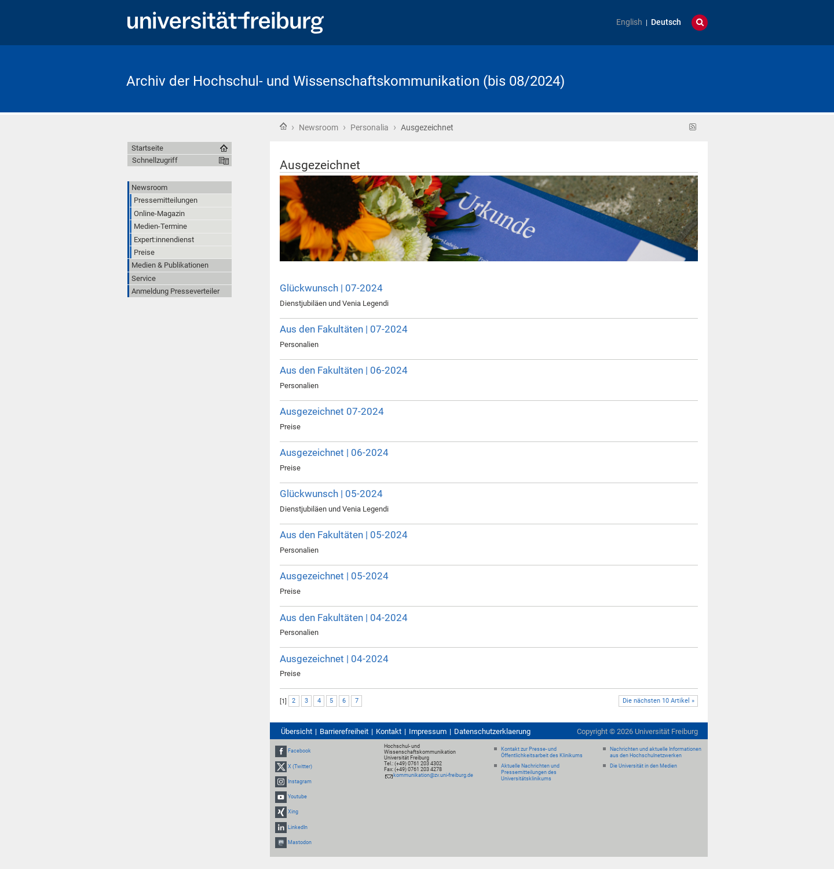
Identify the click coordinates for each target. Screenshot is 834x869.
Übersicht (296, 731)
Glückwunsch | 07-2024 (331, 288)
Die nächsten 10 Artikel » (658, 700)
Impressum (428, 731)
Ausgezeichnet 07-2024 (332, 411)
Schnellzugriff (155, 160)
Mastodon (300, 842)
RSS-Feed (693, 127)
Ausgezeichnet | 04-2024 (334, 658)
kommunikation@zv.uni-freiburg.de (433, 775)
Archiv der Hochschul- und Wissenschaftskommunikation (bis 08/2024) (345, 81)
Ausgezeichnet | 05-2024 (334, 576)
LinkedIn (298, 827)
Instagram (300, 781)
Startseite (283, 126)
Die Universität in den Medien (643, 766)
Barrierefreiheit (344, 731)
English (629, 22)
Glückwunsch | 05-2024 (331, 493)
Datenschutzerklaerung (492, 731)
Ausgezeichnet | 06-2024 (334, 452)
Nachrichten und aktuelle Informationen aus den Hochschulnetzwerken (655, 752)
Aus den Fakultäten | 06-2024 (344, 370)
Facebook (299, 751)
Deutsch (666, 22)
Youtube (297, 796)
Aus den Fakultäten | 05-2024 (344, 535)
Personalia (369, 127)
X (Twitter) (300, 766)
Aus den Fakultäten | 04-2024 (344, 617)
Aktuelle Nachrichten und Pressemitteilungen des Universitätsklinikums (530, 772)
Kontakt (388, 731)
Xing (293, 812)
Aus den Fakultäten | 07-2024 (344, 329)
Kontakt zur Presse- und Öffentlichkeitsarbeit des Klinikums (542, 752)
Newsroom (318, 127)
